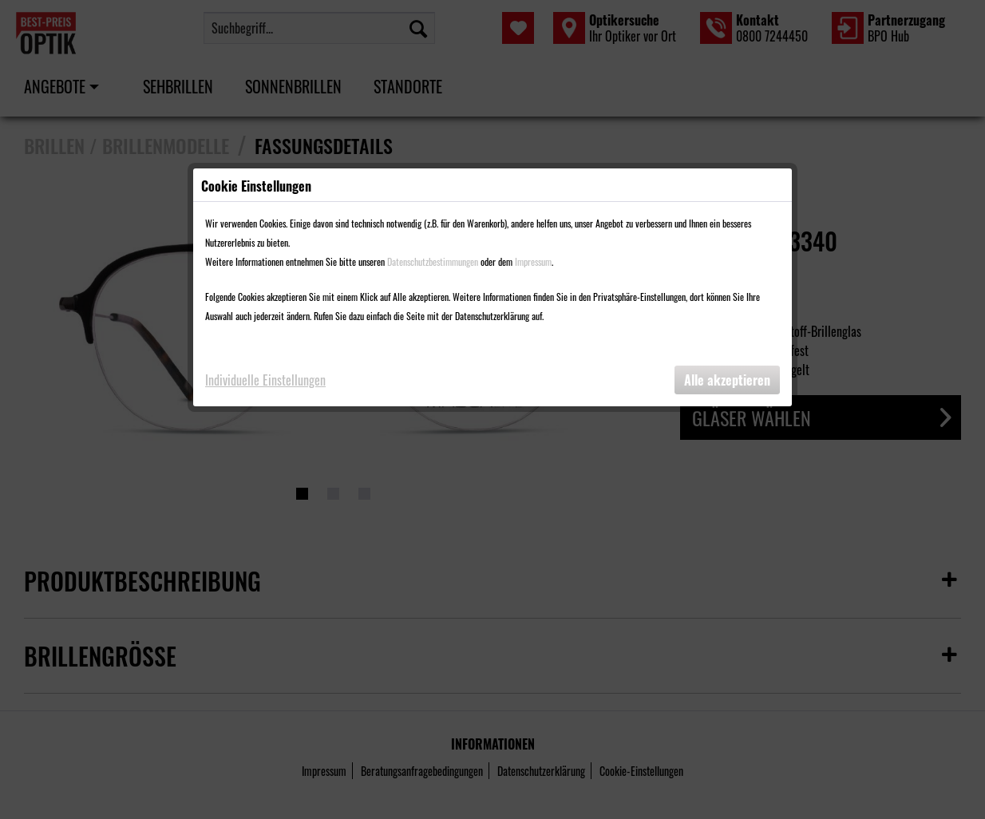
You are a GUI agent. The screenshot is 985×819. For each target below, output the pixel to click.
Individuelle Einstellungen (265, 380)
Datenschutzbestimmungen (432, 261)
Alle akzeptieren (727, 380)
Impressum (533, 261)
